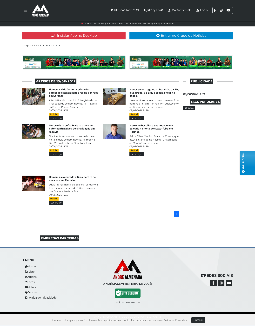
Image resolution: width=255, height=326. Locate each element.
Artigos (31, 276)
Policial (53, 114)
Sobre (30, 271)
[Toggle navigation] (25, 10)
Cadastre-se (179, 10)
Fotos (30, 282)
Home (30, 266)
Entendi (198, 320)
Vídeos (30, 287)
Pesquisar (153, 10)
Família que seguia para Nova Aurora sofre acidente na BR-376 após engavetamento (129, 23)
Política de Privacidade (41, 297)
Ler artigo (56, 118)
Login (202, 10)
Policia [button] (189, 108)
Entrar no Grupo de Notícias (181, 35)
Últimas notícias (125, 10)
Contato (31, 292)
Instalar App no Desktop (74, 35)
